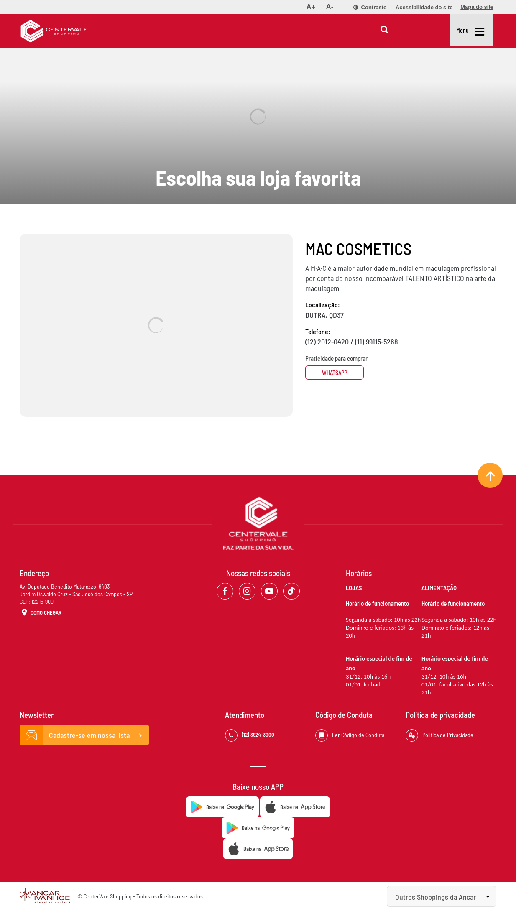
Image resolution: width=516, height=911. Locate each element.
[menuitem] (310, 7)
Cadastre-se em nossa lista (84, 735)
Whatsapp (336, 372)
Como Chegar (40, 613)
